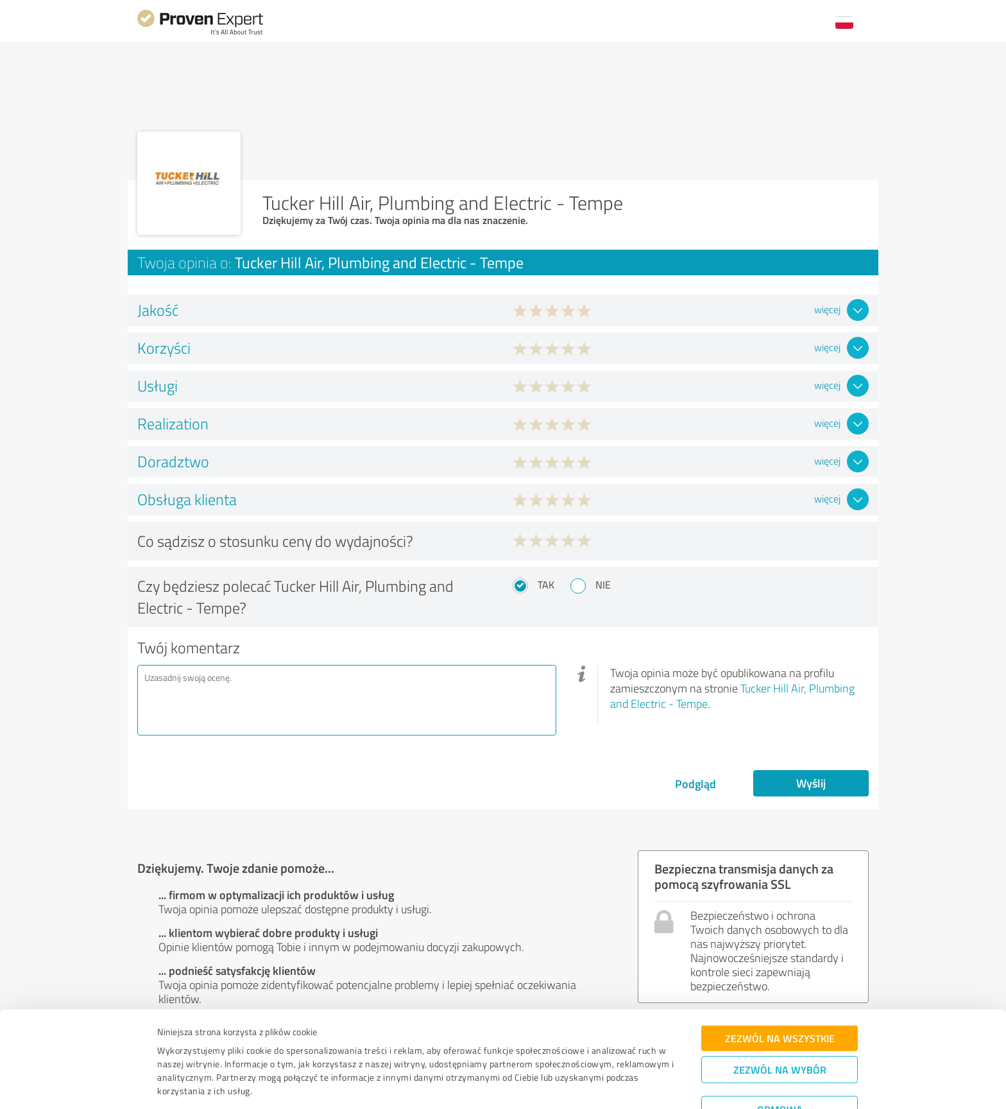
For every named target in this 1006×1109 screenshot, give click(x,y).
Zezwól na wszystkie (780, 996)
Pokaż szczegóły (592, 1085)
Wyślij (811, 783)
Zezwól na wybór (779, 1027)
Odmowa (780, 1067)
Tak (546, 585)
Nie (603, 585)
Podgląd (695, 784)
